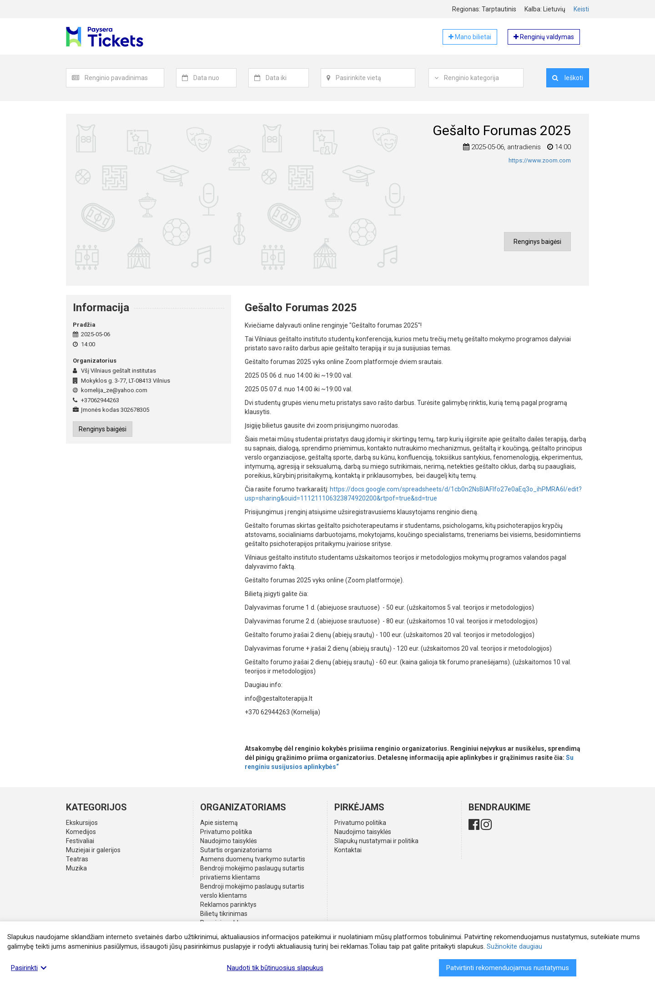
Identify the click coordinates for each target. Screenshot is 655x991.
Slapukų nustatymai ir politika (376, 840)
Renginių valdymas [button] (544, 36)
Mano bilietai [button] (469, 36)
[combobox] (124, 77)
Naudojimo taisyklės (228, 840)
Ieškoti (567, 77)
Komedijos (81, 831)
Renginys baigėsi (537, 241)
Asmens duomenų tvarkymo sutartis (252, 859)
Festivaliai (80, 840)
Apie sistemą (219, 822)
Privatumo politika (226, 831)
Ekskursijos (82, 822)
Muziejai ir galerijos (93, 850)
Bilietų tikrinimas (223, 913)
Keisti (581, 9)
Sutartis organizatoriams (236, 850)
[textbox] (124, 77)
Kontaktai (348, 850)
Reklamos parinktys (228, 904)
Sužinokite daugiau (514, 946)
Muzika (76, 868)
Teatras (77, 859)
